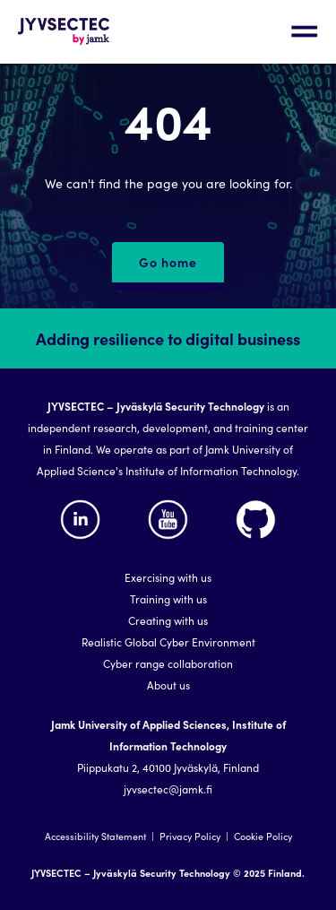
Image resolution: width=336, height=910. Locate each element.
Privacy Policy (189, 836)
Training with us (168, 598)
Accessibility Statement (95, 836)
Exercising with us (168, 577)
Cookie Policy (263, 836)
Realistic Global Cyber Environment (168, 641)
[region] (168, 609)
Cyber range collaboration (168, 663)
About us (168, 684)
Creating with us (168, 620)
